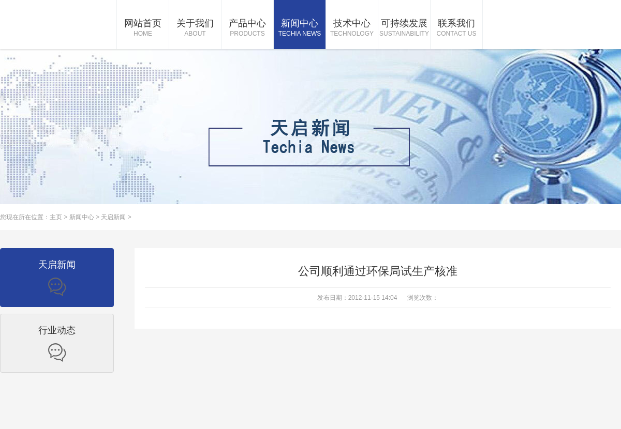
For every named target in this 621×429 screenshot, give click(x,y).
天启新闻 (113, 217)
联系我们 (456, 28)
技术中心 (352, 28)
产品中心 (247, 28)
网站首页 (143, 28)
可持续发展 (404, 28)
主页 (56, 217)
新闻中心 (300, 28)
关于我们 (195, 28)
